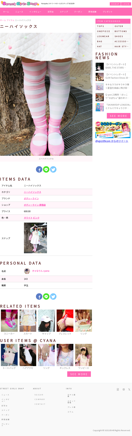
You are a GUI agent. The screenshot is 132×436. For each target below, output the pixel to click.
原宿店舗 (92, 11)
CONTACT (40, 404)
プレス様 (72, 407)
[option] (46, 97)
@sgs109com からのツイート (111, 141)
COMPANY (40, 399)
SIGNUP (115, 4)
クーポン (78, 11)
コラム (71, 412)
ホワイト (28, 217)
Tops (100, 26)
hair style (122, 46)
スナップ (64, 11)
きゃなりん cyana (36, 271)
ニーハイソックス (32, 191)
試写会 (51, 11)
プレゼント (108, 11)
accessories (122, 41)
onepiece (103, 31)
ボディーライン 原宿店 (35, 204)
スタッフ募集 (72, 402)
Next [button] (88, 322)
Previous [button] (4, 322)
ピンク (36, 217)
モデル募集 (72, 395)
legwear (103, 36)
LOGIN (126, 4)
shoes (119, 36)
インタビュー (35, 11)
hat (99, 46)
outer (119, 26)
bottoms (121, 31)
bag (100, 41)
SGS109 (39, 395)
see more (79, 374)
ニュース (19, 11)
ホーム (6, 11)
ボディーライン (31, 198)
